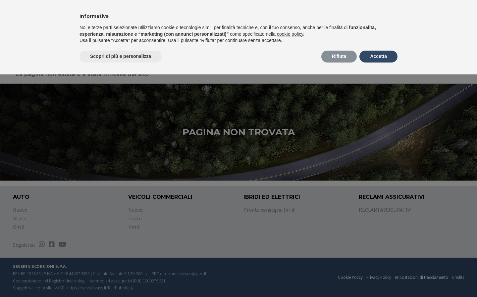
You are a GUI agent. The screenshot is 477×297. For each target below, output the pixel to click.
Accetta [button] (378, 56)
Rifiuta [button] (339, 56)
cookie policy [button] (290, 34)
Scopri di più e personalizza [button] (120, 56)
